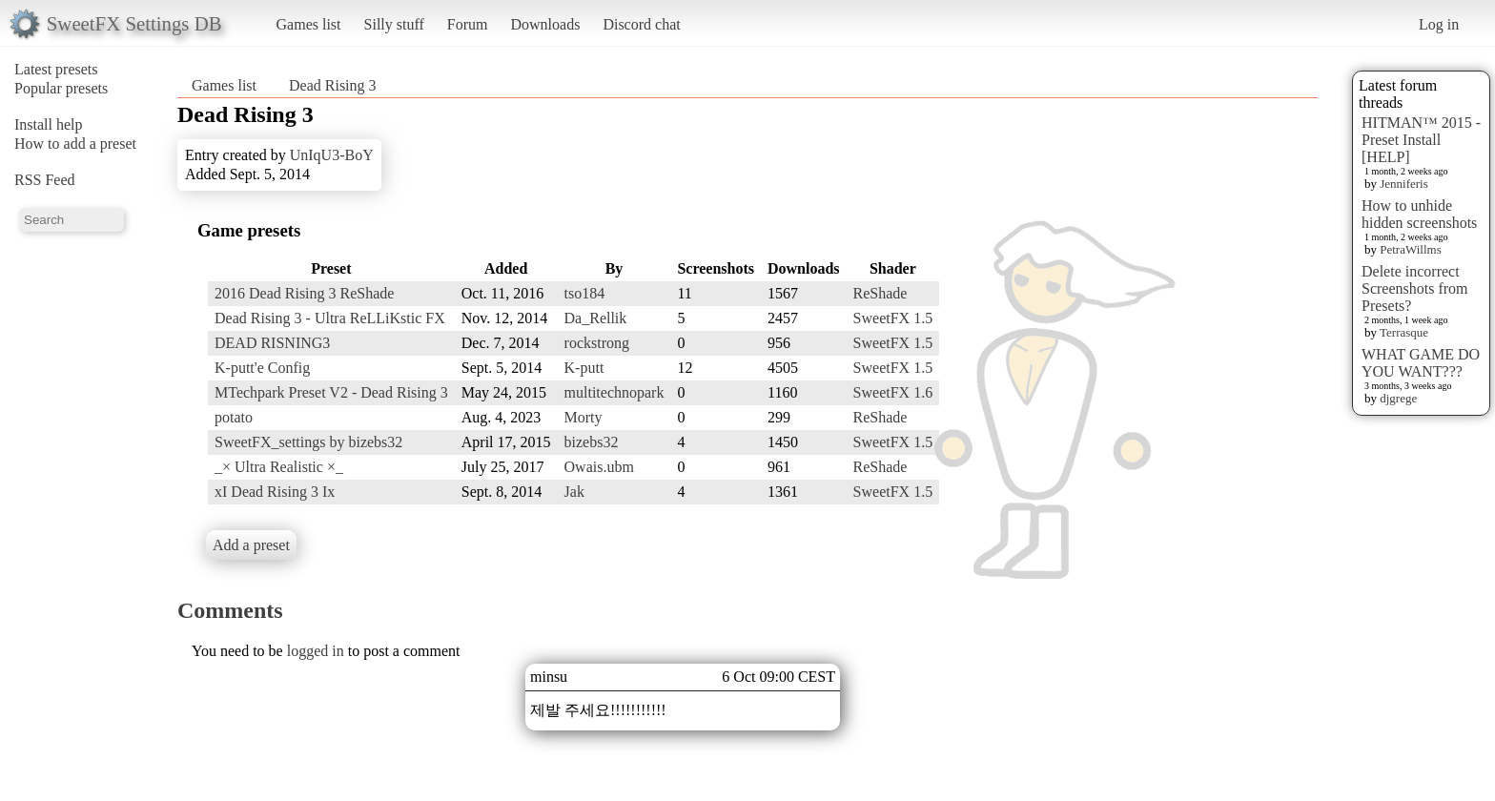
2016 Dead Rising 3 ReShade (304, 293)
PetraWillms (1410, 249)
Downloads (545, 24)
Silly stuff (394, 24)
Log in (1439, 24)
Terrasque (1404, 332)
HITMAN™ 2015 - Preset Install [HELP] (1421, 139)
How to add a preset (75, 143)
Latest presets (56, 69)
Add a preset (251, 545)
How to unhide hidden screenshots (1419, 214)
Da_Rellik (595, 318)
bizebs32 (591, 442)
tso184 (584, 293)
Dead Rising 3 (333, 85)
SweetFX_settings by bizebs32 (308, 442)
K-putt (584, 367)
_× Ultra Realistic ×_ (279, 467)
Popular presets (61, 88)
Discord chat (641, 24)
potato (234, 417)
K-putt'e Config (262, 367)
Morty (583, 417)
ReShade (880, 293)
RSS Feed (44, 180)
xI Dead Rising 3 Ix (275, 491)
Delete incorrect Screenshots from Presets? (1415, 288)
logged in (315, 651)
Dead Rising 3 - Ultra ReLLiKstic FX (330, 318)
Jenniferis (1404, 183)
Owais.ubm (599, 467)
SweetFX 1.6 (893, 392)
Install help (48, 124)
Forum (467, 24)
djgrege (1398, 398)
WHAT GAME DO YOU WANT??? (1421, 363)
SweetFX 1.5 (893, 318)
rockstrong (596, 343)
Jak (574, 491)
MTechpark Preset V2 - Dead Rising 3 (331, 392)
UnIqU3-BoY (332, 155)
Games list (308, 24)
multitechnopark (614, 392)
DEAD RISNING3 (272, 343)
